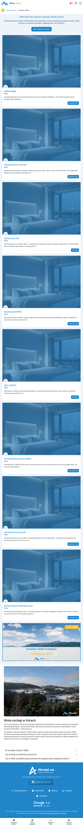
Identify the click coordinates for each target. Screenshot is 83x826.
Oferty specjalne (32, 822)
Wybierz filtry (50, 822)
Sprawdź (75, 250)
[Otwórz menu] (80, 3)
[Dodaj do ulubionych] (5, 87)
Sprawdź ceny (73, 103)
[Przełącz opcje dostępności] (76, 3)
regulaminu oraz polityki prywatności (55, 813)
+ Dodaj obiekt (71, 627)
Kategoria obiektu (14, 822)
